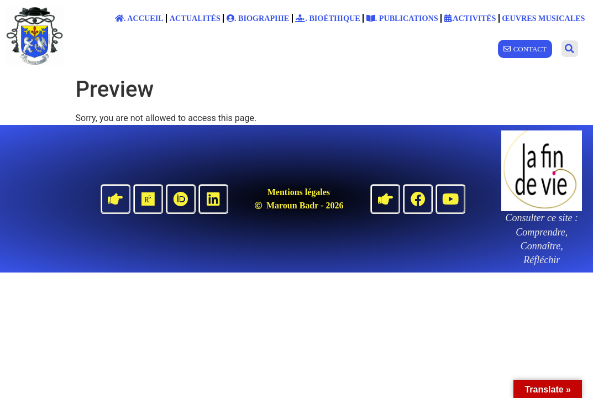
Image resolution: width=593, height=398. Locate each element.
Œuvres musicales (543, 18)
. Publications (402, 18)
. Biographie (258, 18)
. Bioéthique (327, 18)
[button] (569, 48)
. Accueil (139, 18)
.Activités (470, 18)
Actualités (195, 18)
